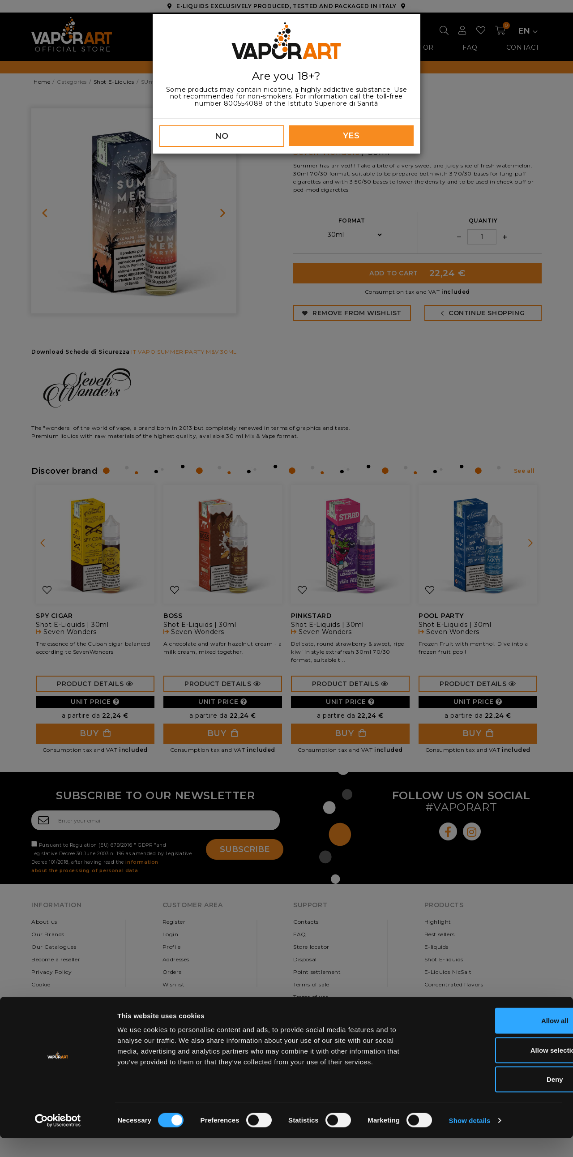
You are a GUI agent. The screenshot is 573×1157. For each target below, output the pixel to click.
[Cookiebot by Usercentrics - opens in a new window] (58, 1139)
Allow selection (498, 1069)
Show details (470, 1139)
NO (222, 136)
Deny (498, 1098)
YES (351, 136)
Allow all (498, 1039)
